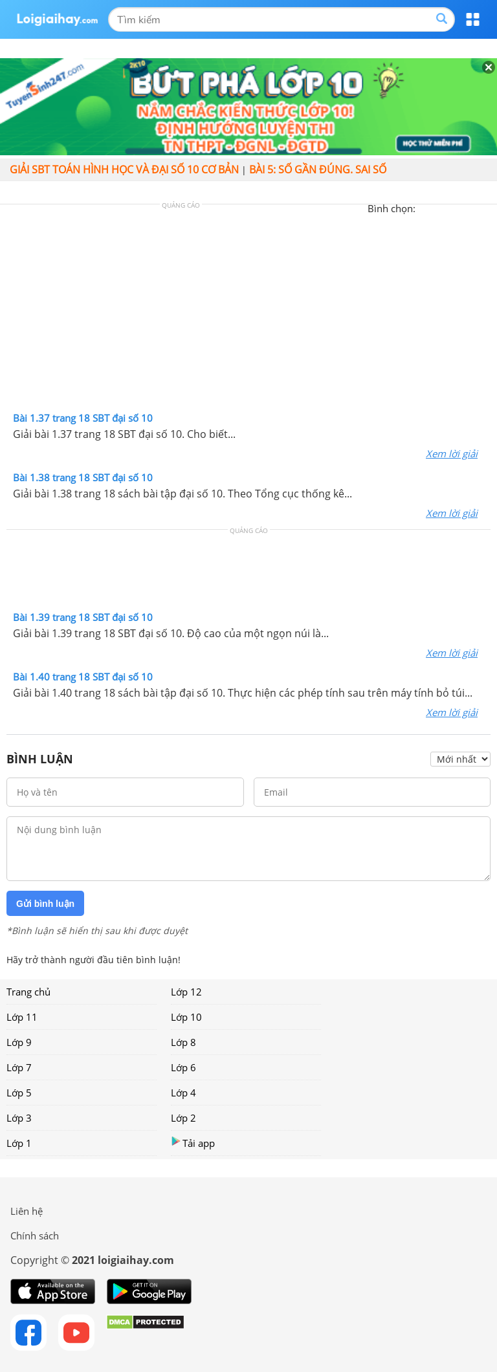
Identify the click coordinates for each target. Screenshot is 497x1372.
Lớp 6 (183, 1067)
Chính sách (34, 1235)
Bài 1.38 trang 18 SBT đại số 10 (83, 477)
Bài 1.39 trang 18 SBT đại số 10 (83, 617)
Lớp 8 (183, 1042)
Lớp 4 (183, 1092)
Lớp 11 (22, 1016)
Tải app (193, 1142)
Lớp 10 (186, 1016)
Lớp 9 (19, 1042)
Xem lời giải (452, 453)
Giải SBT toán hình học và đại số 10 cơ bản (124, 169)
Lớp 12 (186, 991)
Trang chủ (28, 991)
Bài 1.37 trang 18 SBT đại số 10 (83, 417)
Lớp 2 (183, 1117)
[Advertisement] (248, 311)
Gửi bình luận (45, 903)
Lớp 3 (19, 1117)
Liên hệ (26, 1210)
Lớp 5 (19, 1092)
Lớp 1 (19, 1143)
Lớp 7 (19, 1067)
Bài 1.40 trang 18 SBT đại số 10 (83, 676)
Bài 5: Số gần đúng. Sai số (317, 169)
